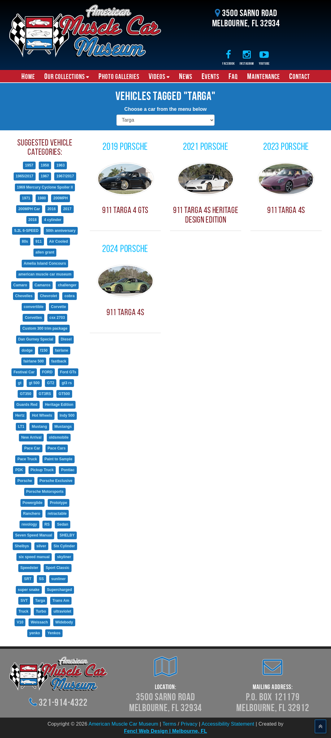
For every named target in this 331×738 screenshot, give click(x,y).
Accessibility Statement (228, 724)
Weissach (39, 622)
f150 (44, 350)
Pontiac (67, 470)
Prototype (58, 503)
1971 (26, 198)
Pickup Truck (42, 470)
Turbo (41, 611)
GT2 (50, 383)
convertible (34, 307)
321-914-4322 (63, 702)
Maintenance (263, 76)
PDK (19, 470)
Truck (23, 611)
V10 (20, 622)
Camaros (42, 285)
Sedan (62, 524)
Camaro (20, 285)
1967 (45, 176)
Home (28, 76)
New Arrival (31, 437)
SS (41, 579)
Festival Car (24, 372)
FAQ (233, 76)
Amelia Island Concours (45, 263)
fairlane (61, 350)
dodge (27, 350)
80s (25, 241)
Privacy (189, 724)
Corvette (58, 307)
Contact (299, 76)
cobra (69, 296)
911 (39, 241)
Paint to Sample (58, 459)
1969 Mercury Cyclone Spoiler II (45, 187)
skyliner (64, 557)
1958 (45, 165)
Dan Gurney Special (35, 339)
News (185, 76)
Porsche (24, 481)
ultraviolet (62, 611)
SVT (24, 600)
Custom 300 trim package (44, 328)
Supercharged (59, 590)
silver (41, 546)
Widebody (64, 622)
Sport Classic (58, 568)
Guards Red (26, 404)
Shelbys (22, 546)
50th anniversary (60, 230)
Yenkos (53, 633)
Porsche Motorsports (45, 491)
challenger (67, 285)
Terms (169, 724)
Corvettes (33, 317)
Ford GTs (68, 372)
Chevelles (24, 296)
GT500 (64, 394)
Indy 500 (67, 415)
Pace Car (32, 448)
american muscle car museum (44, 274)
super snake (29, 590)
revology (29, 524)
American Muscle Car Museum (123, 724)
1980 (42, 198)
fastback (59, 361)
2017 (67, 209)
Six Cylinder (64, 546)
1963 (60, 165)
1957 (29, 165)
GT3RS (45, 394)
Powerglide (32, 503)
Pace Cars (57, 448)
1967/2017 (65, 176)
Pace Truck (27, 459)
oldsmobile (58, 437)
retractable (57, 513)
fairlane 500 (34, 361)
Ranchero (31, 513)
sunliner (58, 579)
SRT (28, 579)
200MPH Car (29, 209)
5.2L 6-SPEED (26, 230)
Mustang (39, 426)
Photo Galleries (118, 76)
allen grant (45, 252)
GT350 (25, 394)
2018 (32, 220)
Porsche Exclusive (56, 481)
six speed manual (34, 557)
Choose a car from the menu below (165, 109)
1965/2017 (24, 176)
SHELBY (67, 535)
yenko (34, 633)
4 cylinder (52, 220)
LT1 (21, 426)
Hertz (19, 415)
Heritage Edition (59, 404)
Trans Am (60, 600)
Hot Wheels (42, 415)
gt (19, 383)
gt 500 (34, 383)
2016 (51, 209)
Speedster (29, 568)
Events (210, 76)
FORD (47, 372)
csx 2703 (57, 317)
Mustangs (63, 426)
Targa (40, 600)
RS (47, 524)
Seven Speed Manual (33, 535)
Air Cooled (58, 241)
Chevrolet (48, 296)
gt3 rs (67, 383)
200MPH (60, 198)
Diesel (66, 339)
